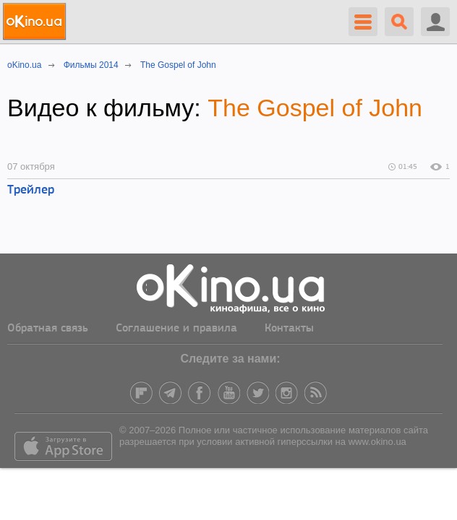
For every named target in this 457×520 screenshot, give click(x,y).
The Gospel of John (315, 107)
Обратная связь (47, 328)
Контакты (289, 328)
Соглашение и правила (176, 328)
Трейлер (30, 190)
